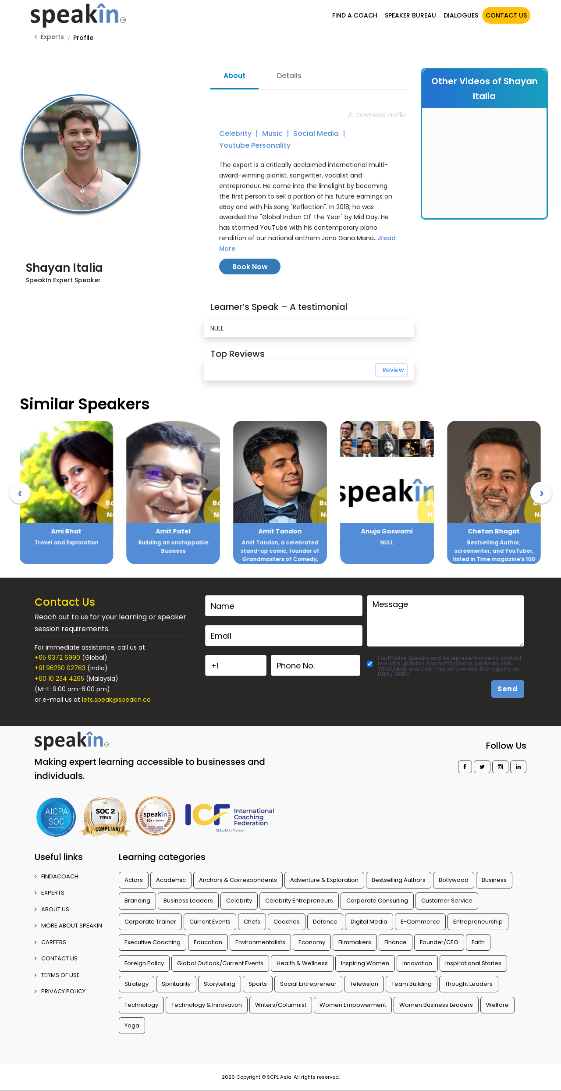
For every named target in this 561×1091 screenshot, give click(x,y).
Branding (137, 900)
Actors (133, 880)
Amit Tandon (386, 531)
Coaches (286, 921)
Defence (325, 921)
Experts (52, 36)
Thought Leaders (469, 984)
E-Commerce (420, 921)
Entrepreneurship (478, 921)
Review (393, 370)
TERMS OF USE (57, 975)
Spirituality (176, 984)
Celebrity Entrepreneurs (299, 900)
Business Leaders (188, 900)
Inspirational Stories (473, 963)
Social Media (317, 133)
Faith (478, 942)
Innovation (417, 963)
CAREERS (50, 942)
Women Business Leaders (436, 1005)
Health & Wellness (302, 963)
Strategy (136, 984)
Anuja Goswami (494, 531)
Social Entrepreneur (308, 984)
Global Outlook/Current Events (220, 963)
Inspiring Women (365, 963)
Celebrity (236, 133)
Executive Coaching (152, 942)
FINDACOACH (56, 876)
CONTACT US (504, 14)
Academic (171, 880)
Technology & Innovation (206, 1005)
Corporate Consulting (377, 900)
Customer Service (446, 900)
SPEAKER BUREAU (409, 14)
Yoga (131, 1025)
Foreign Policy (144, 963)
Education (208, 942)
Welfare (497, 1005)
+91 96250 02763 (60, 668)
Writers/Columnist (280, 1005)
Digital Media (369, 921)
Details (289, 76)
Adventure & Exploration (324, 880)
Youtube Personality (255, 145)
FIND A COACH (353, 14)
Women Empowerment (353, 1005)
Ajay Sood (66, 531)
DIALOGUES (459, 14)
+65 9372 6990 (57, 657)
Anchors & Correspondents (238, 880)
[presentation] (20, 493)
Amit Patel (280, 531)
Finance (395, 942)
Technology (141, 1005)
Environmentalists (260, 942)
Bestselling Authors (399, 880)
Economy (311, 942)
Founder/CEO (439, 942)
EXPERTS (49, 892)
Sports (258, 984)
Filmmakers (354, 942)
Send (507, 689)
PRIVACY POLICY (60, 991)
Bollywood (454, 880)
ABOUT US (52, 909)
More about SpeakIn (68, 925)
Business (494, 880)
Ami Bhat (173, 531)
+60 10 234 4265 (59, 678)
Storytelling (219, 984)
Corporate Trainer (150, 921)
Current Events (210, 921)
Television (364, 984)
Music (273, 133)
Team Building (411, 984)
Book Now (250, 267)
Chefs (252, 921)
